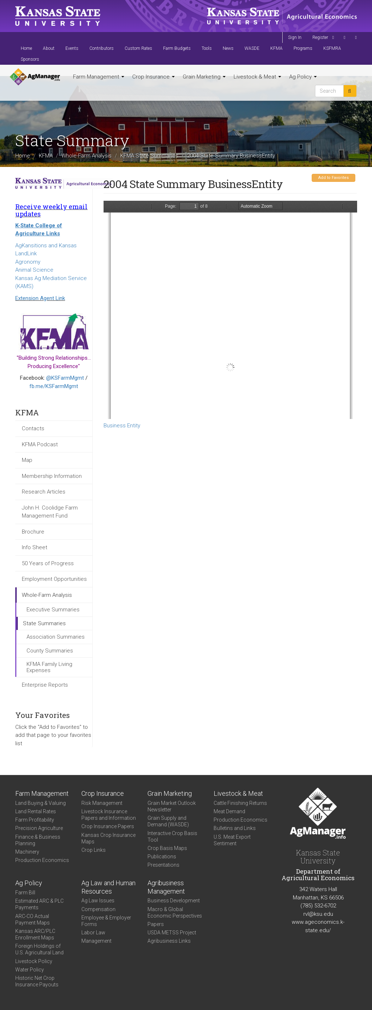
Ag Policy (303, 76)
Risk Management (101, 803)
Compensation (98, 909)
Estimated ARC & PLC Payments (39, 904)
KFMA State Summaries (149, 155)
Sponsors (30, 59)
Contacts (33, 428)
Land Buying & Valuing (40, 803)
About (48, 48)
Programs (303, 48)
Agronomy (27, 262)
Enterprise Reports (45, 685)
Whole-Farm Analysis (86, 155)
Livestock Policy (33, 961)
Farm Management (98, 76)
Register (320, 37)
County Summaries (50, 650)
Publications (161, 856)
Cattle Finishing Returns (240, 803)
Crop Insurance (153, 76)
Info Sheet (34, 547)
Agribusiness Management (166, 887)
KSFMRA (332, 48)
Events (71, 48)
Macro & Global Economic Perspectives (174, 912)
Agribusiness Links (169, 941)
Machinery (27, 852)
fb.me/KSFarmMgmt (53, 386)
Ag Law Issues (97, 900)
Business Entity (122, 425)
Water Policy (29, 970)
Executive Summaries (53, 609)
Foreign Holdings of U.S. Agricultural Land (39, 949)
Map (27, 460)
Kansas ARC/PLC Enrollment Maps (35, 934)
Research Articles (43, 491)
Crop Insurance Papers (107, 826)
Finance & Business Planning (37, 840)
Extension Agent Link (40, 298)
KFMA (276, 48)
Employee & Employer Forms (106, 921)
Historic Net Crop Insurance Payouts (36, 981)
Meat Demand (229, 811)
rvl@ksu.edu (318, 914)
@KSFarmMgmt (65, 378)
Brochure (33, 531)
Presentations (163, 865)
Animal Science (34, 270)
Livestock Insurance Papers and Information (108, 815)
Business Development (173, 900)
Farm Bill (25, 892)
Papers (155, 924)
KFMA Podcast (40, 444)
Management (96, 941)
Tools (207, 48)
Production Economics (42, 860)
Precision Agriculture (39, 828)
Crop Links (93, 850)
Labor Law (93, 932)
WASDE (251, 48)
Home (26, 48)
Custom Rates (138, 48)
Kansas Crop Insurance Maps (108, 838)
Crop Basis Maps (167, 848)
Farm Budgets (177, 48)
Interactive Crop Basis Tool (172, 836)
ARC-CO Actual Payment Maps (32, 919)
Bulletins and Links (235, 828)
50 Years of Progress (48, 563)
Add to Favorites (333, 177)
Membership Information (52, 476)
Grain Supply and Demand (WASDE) (168, 821)
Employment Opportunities (54, 579)
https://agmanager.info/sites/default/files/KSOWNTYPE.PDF (230, 310)
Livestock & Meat (257, 76)
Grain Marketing (204, 76)
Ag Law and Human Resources (108, 887)
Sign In (295, 37)
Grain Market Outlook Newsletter (171, 806)
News (228, 48)
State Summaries (44, 623)
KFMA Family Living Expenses (49, 667)
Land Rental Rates (35, 811)
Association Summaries (56, 637)
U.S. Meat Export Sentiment (232, 840)
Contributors (101, 48)
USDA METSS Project (171, 932)
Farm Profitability (34, 820)
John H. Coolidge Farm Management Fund (50, 511)
